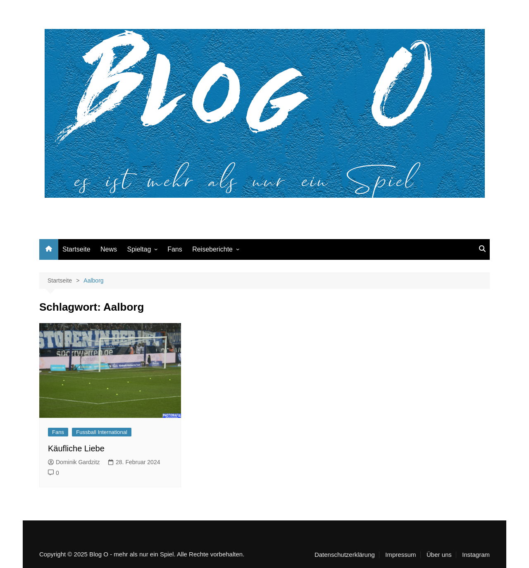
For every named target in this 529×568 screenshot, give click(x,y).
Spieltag (139, 249)
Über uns (439, 554)
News (108, 249)
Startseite (76, 249)
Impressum (400, 554)
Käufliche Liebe (76, 448)
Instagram (476, 554)
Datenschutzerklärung (345, 554)
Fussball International (101, 432)
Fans (174, 249)
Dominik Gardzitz (74, 462)
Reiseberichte (212, 249)
